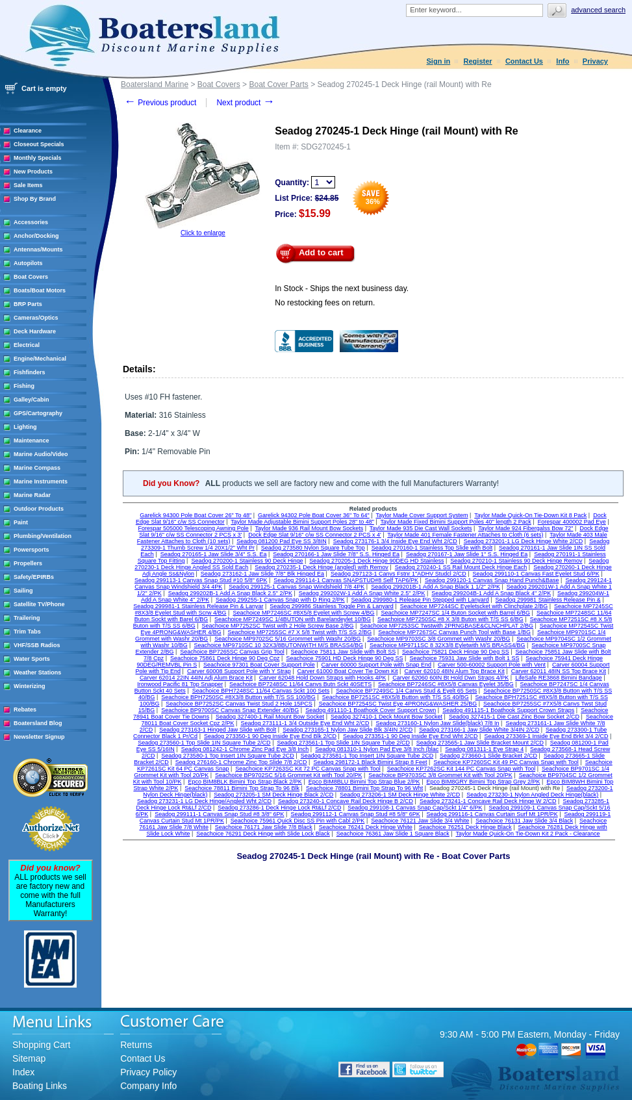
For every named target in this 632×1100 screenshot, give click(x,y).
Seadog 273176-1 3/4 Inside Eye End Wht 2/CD (395, 541)
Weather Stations (37, 672)
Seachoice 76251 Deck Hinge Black (465, 827)
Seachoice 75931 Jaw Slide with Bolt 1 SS (464, 658)
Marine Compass (37, 468)
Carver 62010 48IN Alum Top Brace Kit (454, 671)
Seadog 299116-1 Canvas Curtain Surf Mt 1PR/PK (492, 814)
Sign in (439, 61)
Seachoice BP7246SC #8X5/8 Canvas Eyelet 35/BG (446, 684)
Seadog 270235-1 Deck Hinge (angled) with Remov (321, 567)
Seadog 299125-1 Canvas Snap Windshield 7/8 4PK (296, 586)
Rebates (25, 709)
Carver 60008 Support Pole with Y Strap (239, 671)
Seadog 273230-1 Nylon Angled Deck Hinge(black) (532, 794)
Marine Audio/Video (41, 454)
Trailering (27, 618)
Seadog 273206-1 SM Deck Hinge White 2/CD (400, 794)
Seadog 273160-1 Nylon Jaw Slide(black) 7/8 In (437, 723)
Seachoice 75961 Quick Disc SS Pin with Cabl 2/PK (298, 820)
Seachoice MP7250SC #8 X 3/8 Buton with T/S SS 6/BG (450, 619)
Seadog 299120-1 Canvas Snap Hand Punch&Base (492, 580)
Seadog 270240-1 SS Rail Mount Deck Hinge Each (461, 567)
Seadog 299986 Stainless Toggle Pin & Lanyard (331, 606)
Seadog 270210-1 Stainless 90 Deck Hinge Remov (516, 560)
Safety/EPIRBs (34, 577)
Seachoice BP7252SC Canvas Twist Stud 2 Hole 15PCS (239, 703)
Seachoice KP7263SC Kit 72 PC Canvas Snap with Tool (307, 768)
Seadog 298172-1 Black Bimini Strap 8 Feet (370, 762)
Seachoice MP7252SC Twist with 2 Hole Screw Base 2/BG (278, 625)
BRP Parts (28, 304)
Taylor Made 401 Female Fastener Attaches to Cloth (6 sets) (465, 534)
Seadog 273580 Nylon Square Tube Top (313, 547)
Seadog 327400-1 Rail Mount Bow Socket (270, 716)
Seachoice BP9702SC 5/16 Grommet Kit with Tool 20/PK (288, 775)
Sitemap (28, 1058)
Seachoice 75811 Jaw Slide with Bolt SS (343, 651)
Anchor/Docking (36, 236)
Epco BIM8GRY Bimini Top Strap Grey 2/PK (483, 781)
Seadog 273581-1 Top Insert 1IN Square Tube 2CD (367, 755)
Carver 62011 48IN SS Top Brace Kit (558, 671)
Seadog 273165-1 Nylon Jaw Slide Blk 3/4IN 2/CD (347, 729)
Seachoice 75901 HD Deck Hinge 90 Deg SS (344, 658)
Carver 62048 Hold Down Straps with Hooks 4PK (322, 677)
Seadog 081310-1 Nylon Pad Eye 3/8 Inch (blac (376, 749)
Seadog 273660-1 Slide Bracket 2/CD (488, 755)
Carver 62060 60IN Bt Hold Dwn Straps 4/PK (450, 677)
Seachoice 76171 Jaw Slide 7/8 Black (263, 827)
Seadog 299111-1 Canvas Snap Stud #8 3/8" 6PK (219, 814)
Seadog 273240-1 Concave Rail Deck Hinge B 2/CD (345, 801)
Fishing (24, 386)
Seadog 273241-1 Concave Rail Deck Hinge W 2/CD (488, 801)
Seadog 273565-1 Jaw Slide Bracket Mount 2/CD (480, 742)
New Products (33, 171)
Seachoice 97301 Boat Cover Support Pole (259, 664)
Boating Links (39, 1086)
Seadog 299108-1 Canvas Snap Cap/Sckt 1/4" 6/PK (415, 807)
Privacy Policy (148, 1072)
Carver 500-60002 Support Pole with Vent (492, 664)
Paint (21, 522)
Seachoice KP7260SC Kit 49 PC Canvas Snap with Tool (505, 762)
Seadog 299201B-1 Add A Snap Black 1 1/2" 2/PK (435, 586)
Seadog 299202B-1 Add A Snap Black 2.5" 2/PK (230, 593)
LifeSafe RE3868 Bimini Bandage (558, 677)
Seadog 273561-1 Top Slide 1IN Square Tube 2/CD (343, 742)
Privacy (595, 61)
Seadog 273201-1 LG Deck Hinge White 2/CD (523, 541)
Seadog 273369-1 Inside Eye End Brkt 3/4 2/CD (546, 736)
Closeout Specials (39, 144)
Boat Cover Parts (278, 84)
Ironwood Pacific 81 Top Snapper (180, 684)
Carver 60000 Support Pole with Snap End (377, 664)
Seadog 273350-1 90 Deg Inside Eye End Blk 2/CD (270, 736)
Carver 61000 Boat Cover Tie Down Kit (347, 671)
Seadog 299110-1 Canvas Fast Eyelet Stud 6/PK (536, 573)
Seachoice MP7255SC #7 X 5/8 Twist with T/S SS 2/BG (300, 632)
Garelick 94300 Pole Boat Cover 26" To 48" (195, 515)
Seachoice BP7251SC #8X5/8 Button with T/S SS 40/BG (395, 697)
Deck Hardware (35, 331)
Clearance (28, 130)
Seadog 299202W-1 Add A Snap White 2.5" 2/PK (362, 593)
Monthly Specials (38, 158)
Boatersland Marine (154, 84)
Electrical (27, 345)
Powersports (31, 549)
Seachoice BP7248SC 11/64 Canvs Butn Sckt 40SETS (300, 684)
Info (562, 61)
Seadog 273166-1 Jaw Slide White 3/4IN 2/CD (479, 729)
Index (23, 1072)
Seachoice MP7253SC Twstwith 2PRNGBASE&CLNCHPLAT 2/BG (446, 625)
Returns (136, 1045)
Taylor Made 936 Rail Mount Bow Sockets (309, 528)
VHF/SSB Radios (37, 645)
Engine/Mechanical (40, 358)
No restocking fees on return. (325, 302)
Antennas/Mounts (38, 249)
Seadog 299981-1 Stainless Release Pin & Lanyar (198, 606)
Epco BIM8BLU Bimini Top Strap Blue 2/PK (364, 781)
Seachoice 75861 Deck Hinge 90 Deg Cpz (225, 658)
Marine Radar (32, 495)
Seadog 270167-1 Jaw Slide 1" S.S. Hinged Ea (466, 554)
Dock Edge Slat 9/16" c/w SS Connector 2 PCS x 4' (314, 534)
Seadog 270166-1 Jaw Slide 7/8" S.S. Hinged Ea (336, 554)
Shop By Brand (35, 199)
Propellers (28, 563)
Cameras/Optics (36, 317)
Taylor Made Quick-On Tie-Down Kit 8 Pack (530, 515)
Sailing (23, 590)
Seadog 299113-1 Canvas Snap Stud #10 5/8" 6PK (200, 580)
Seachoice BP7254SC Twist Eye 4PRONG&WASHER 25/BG (398, 703)
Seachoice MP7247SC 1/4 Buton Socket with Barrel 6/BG (455, 612)
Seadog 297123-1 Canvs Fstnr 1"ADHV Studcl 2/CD (398, 573)
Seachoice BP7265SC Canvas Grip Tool (232, 651)
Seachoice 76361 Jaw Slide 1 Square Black (392, 833)
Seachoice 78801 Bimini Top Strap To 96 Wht (364, 788)
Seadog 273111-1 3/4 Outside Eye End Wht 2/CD (304, 723)
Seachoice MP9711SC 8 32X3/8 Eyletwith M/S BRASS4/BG (447, 645)
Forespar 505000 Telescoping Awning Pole (193, 528)
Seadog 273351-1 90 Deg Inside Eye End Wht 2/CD (410, 736)
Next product (245, 102)
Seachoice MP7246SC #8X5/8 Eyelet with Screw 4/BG (303, 612)
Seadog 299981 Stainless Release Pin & (548, 599)
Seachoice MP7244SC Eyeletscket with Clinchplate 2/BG (474, 606)
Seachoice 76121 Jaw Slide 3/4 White (420, 820)
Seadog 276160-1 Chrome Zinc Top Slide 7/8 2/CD (241, 762)
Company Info (148, 1086)
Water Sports (32, 659)
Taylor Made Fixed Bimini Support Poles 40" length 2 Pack (456, 521)
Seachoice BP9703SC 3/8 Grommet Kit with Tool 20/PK (440, 775)
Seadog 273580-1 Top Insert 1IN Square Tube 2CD (227, 755)
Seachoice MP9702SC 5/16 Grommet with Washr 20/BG (287, 638)
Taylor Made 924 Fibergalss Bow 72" (525, 528)
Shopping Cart (41, 1045)
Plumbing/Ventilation (42, 536)
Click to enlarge (203, 233)
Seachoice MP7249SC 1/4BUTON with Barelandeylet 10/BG (292, 619)
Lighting (25, 427)
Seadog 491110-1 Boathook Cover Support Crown (370, 710)
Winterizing (29, 686)
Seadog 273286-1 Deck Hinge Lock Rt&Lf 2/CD (279, 807)
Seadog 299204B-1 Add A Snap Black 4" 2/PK (491, 593)
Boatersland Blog (38, 723)
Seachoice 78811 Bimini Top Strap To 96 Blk (241, 788)
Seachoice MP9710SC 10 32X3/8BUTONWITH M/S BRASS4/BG (278, 645)
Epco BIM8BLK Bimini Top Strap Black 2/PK (244, 781)
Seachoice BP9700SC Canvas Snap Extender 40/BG (230, 710)
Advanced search (598, 10)
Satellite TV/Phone (39, 604)
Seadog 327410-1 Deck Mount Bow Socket (386, 716)
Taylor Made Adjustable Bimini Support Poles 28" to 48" (302, 521)
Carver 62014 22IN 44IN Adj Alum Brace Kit (196, 677)
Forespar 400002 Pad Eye (572, 521)
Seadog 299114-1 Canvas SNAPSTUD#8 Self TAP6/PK (345, 580)
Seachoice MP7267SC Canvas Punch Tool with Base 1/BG (454, 632)
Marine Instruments (41, 481)
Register (478, 61)
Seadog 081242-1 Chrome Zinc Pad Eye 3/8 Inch (245, 749)
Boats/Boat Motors (40, 290)
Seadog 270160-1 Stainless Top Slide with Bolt (432, 547)
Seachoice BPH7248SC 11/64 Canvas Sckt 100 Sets (261, 690)
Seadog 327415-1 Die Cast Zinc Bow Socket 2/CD (514, 716)
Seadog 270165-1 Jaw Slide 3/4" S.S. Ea (213, 554)
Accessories (31, 222)
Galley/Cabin (31, 399)
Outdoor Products (39, 508)
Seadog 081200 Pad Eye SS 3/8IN (281, 541)
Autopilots (28, 263)
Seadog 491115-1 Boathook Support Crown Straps (508, 710)
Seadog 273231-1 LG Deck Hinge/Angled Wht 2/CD (204, 801)
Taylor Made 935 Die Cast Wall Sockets (421, 528)
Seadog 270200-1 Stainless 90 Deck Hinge (247, 560)
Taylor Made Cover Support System (422, 515)
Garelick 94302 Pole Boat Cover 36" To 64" (314, 515)
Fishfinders (29, 372)
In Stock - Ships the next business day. (342, 288)
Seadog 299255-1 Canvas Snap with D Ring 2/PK (280, 599)
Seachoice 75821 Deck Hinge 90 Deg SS (455, 651)
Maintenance (31, 440)
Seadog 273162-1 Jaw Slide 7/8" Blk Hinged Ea (262, 573)
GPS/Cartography (38, 413)
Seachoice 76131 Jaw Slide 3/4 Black (524, 820)
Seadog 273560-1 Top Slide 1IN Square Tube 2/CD (204, 742)
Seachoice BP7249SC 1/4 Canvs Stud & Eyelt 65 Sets (406, 690)
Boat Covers (31, 277)
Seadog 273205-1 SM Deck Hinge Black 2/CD (273, 794)
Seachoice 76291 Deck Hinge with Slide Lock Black (263, 833)
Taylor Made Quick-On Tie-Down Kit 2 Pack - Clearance (528, 833)
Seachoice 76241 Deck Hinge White (365, 827)
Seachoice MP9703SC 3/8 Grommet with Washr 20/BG (438, 638)
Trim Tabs (27, 631)
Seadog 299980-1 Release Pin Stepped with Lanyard (420, 599)
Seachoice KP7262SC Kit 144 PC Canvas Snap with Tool (461, 768)
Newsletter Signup (39, 737)
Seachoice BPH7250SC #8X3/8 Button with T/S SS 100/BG (238, 697)
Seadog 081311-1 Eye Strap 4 (484, 749)
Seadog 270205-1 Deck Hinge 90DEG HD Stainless (376, 560)
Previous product (160, 102)
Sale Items (28, 185)
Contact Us (524, 61)
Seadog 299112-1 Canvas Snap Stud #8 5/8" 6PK (355, 814)
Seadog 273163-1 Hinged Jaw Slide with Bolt (217, 729)
